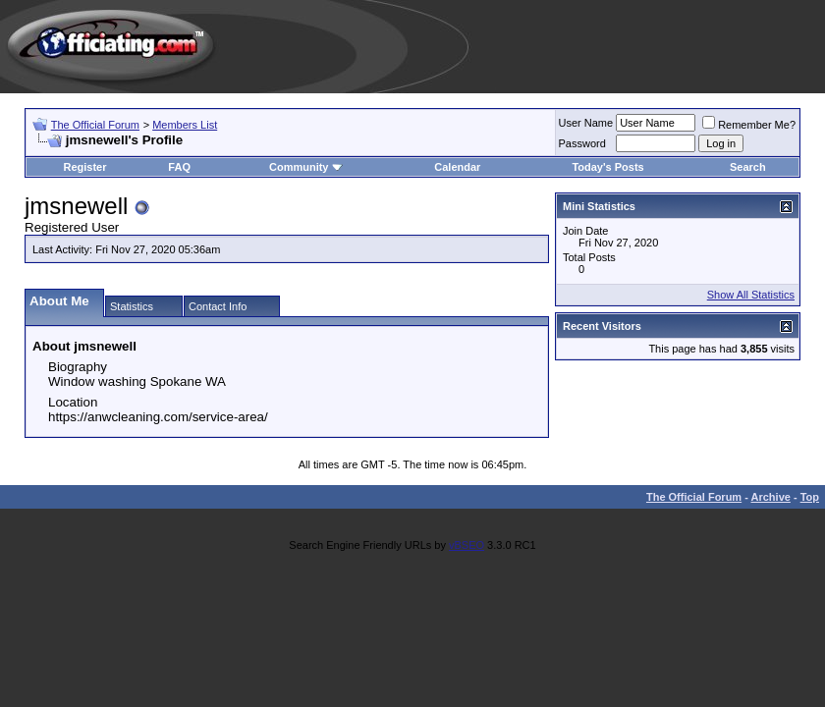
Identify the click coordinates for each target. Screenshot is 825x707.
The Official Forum (95, 125)
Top (809, 497)
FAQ (179, 167)
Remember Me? (749, 125)
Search (748, 167)
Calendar (457, 167)
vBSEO (466, 545)
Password (582, 143)
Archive (771, 497)
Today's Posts (607, 167)
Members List (184, 125)
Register (84, 167)
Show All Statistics (751, 294)
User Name (586, 123)
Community (306, 167)
